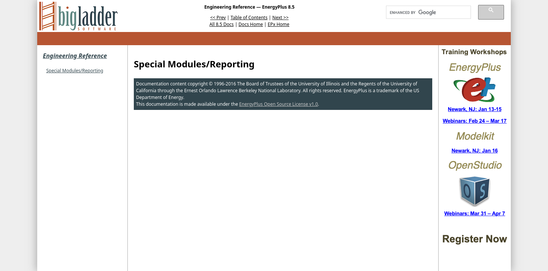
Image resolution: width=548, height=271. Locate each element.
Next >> (280, 17)
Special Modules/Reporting (74, 70)
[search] (426, 12)
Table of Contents (249, 17)
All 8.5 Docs (221, 24)
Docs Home (251, 24)
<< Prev (218, 17)
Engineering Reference (75, 56)
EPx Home (278, 24)
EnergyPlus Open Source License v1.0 (278, 104)
